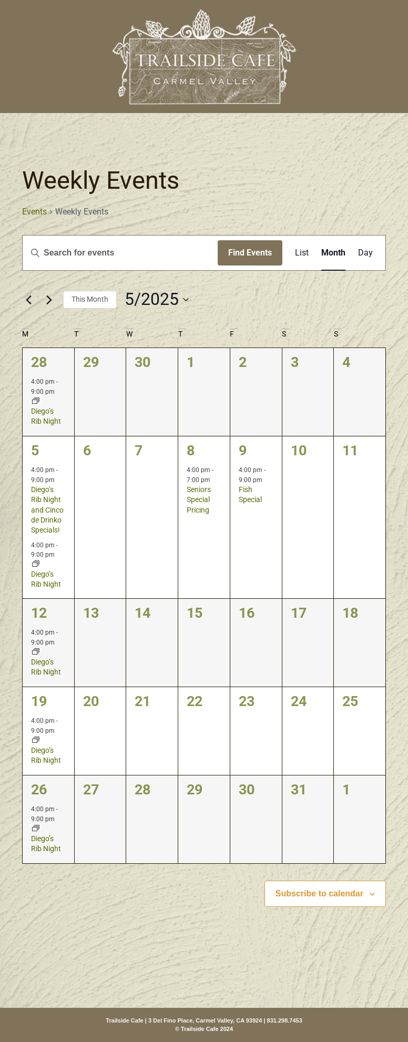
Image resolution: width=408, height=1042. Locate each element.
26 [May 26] (39, 789)
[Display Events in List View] (302, 253)
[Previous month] (28, 299)
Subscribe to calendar (319, 893)
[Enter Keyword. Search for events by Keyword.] (120, 253)
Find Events (250, 253)
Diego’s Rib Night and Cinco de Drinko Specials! (47, 509)
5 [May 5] (35, 450)
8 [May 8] (191, 450)
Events (34, 212)
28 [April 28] (39, 362)
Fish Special (250, 494)
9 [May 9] (243, 450)
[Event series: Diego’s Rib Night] (35, 401)
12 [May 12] (39, 613)
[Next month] (49, 299)
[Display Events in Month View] (333, 253)
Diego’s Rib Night (46, 416)
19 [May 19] (39, 701)
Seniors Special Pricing (199, 499)
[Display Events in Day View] (365, 253)
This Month (90, 299)
